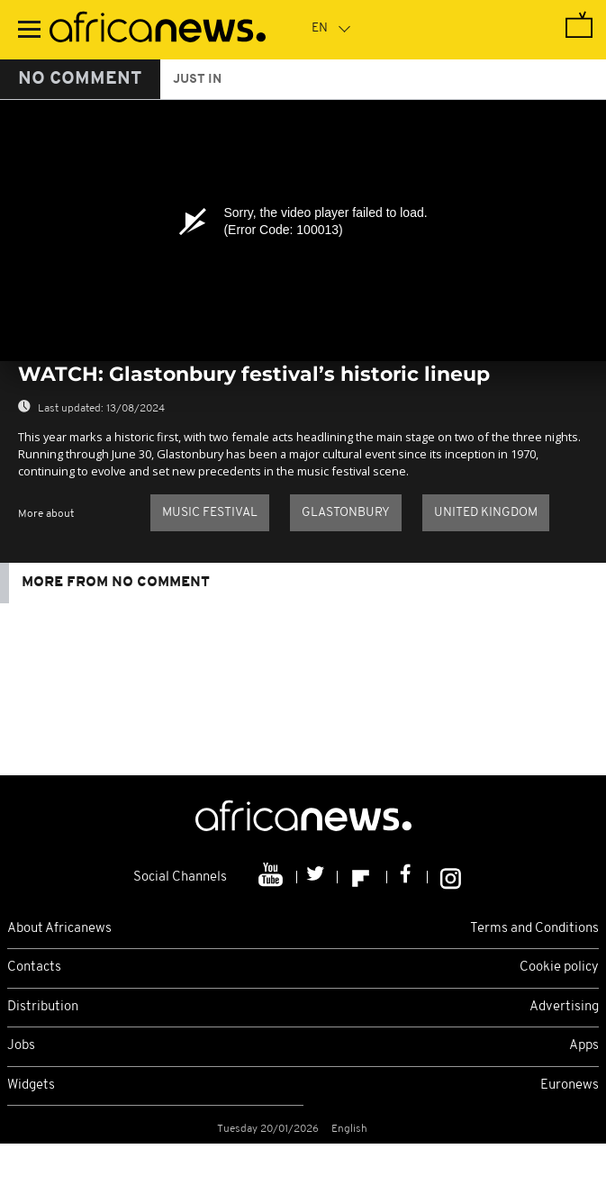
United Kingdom (486, 513)
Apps (584, 1046)
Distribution (42, 1007)
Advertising (564, 1007)
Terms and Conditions (534, 929)
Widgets (31, 1085)
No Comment (80, 79)
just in (197, 79)
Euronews (569, 1085)
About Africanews (59, 929)
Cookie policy (559, 967)
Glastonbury (346, 513)
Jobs (21, 1046)
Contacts (34, 967)
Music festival (210, 513)
